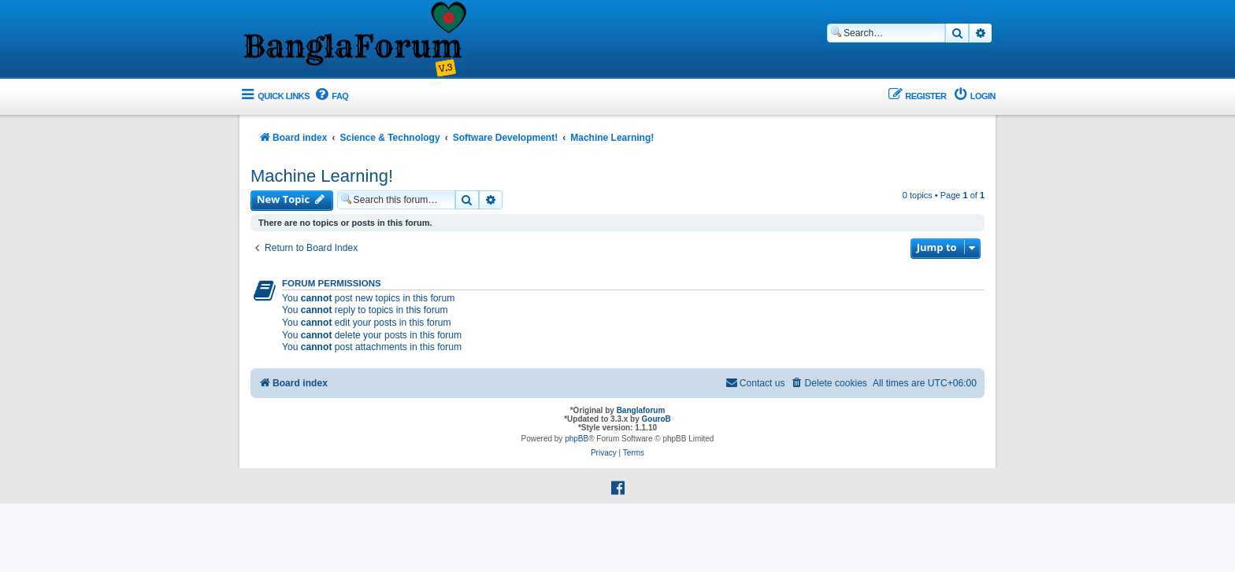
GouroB (656, 419)
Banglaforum (641, 410)
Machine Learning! (321, 176)
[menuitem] (330, 96)
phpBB (576, 438)
